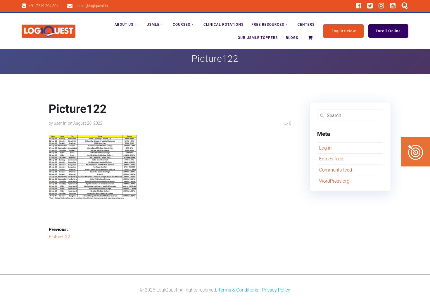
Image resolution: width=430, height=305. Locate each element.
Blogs (292, 38)
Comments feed (335, 170)
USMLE (153, 25)
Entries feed (331, 159)
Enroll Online (388, 30)
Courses (181, 25)
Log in (325, 148)
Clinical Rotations (223, 25)
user (58, 123)
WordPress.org (334, 181)
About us (124, 25)
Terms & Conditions (239, 290)
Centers (306, 25)
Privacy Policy (276, 290)
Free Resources (267, 25)
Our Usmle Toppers (258, 38)
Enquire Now (344, 30)
